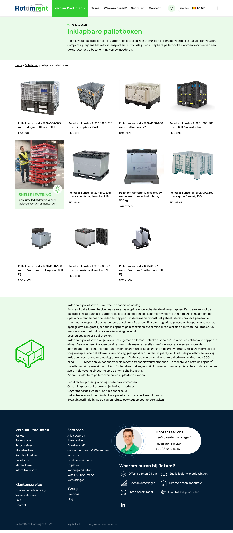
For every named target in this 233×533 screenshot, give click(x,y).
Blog (70, 502)
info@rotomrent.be (168, 447)
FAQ (18, 503)
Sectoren (138, 8)
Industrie (73, 458)
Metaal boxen (24, 468)
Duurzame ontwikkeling (30, 493)
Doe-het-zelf (76, 448)
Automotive (75, 443)
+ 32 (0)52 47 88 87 (169, 452)
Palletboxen (31, 65)
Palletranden (23, 443)
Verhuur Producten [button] (70, 8)
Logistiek (73, 468)
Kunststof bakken (26, 458)
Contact (155, 8)
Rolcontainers (24, 448)
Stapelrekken (24, 453)
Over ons (73, 497)
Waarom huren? (115, 8)
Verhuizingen (75, 483)
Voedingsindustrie (79, 473)
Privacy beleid (71, 527)
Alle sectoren (76, 439)
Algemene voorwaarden (106, 527)
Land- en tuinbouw (80, 463)
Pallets (19, 439)
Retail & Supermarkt (80, 478)
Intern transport (26, 473)
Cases (95, 8)
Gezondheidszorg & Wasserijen (88, 453)
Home (18, 65)
